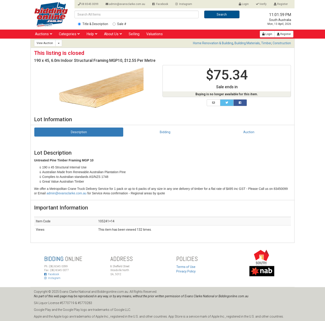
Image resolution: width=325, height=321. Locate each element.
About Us (113, 34)
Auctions (43, 34)
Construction (282, 43)
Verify (261, 4)
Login (244, 4)
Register (281, 4)
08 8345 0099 (88, 4)
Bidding (165, 132)
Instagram (183, 4)
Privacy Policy (186, 271)
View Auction (45, 43)
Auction (248, 132)
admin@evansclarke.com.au (125, 4)
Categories (69, 34)
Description (79, 132)
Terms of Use (185, 267)
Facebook (160, 4)
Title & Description (93, 24)
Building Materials (247, 43)
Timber (266, 43)
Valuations (154, 34)
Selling (134, 34)
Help (91, 34)
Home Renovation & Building (213, 43)
